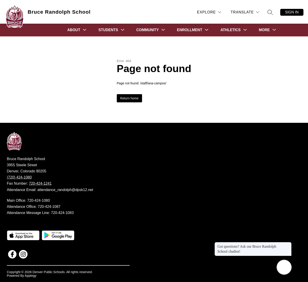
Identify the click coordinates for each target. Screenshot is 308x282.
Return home (129, 98)
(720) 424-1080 (19, 177)
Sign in (292, 12)
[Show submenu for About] (73, 30)
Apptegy (30, 275)
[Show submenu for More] (264, 30)
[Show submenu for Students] (108, 30)
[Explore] (209, 12)
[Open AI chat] (284, 267)
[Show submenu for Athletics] (230, 30)
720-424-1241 (40, 183)
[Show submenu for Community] (147, 30)
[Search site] (270, 12)
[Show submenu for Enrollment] (189, 30)
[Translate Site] (244, 12)
